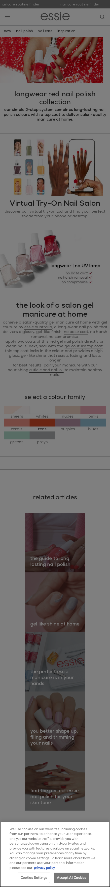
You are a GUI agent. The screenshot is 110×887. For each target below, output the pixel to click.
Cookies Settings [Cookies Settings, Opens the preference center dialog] (34, 878)
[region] (55, 854)
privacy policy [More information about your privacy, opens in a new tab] (44, 868)
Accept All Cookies (71, 878)
